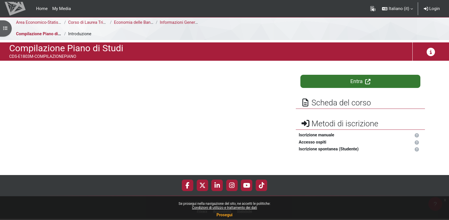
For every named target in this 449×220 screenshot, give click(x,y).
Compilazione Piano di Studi (43, 34)
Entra (360, 81)
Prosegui (224, 215)
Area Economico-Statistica (41, 22)
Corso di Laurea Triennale (92, 22)
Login (432, 8)
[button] (397, 8)
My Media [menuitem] (61, 8)
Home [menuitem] (42, 8)
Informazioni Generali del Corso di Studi (197, 22)
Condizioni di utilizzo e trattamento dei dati (224, 208)
